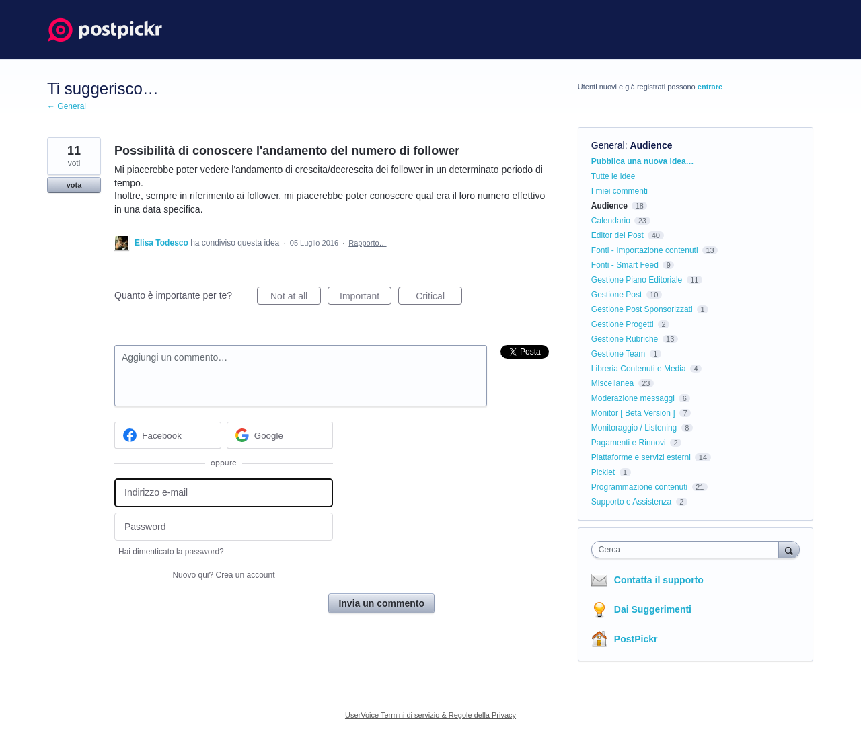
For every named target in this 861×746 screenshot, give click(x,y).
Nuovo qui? (223, 575)
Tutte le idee (613, 176)
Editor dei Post (617, 235)
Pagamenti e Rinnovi (628, 442)
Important (365, 298)
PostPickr (636, 639)
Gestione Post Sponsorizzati (642, 309)
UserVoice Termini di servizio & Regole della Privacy (430, 715)
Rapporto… (367, 243)
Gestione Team (618, 354)
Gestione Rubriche (624, 339)
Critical (439, 298)
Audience (651, 145)
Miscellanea (612, 383)
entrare (710, 87)
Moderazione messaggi (633, 398)
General (608, 145)
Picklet (603, 472)
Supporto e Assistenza (631, 502)
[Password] (223, 527)
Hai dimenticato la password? (171, 551)
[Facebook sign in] (167, 435)
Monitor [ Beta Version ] (633, 413)
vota (74, 185)
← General (66, 106)
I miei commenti (619, 191)
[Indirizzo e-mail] (223, 492)
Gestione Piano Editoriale (636, 280)
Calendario (610, 220)
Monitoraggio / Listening (634, 428)
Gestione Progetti (622, 324)
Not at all (295, 298)
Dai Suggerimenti (652, 609)
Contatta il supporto (659, 579)
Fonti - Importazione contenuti (644, 250)
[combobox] (688, 549)
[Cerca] (789, 549)
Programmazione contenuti (639, 487)
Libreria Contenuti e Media (638, 368)
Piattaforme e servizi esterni (641, 457)
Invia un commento (381, 603)
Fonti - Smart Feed (625, 265)
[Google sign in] (280, 435)
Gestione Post (616, 294)
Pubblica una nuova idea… (642, 161)
